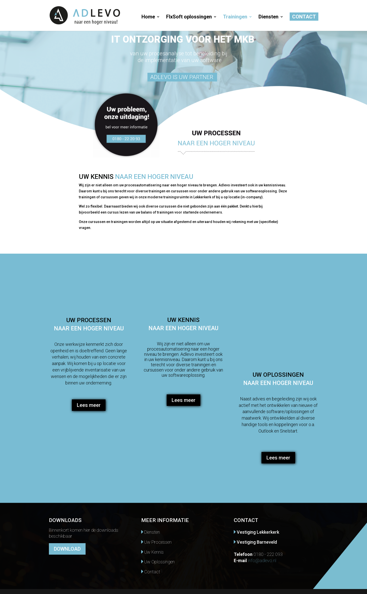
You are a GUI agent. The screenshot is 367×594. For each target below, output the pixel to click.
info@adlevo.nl (262, 560)
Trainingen (235, 17)
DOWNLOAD (67, 549)
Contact (304, 17)
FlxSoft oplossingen (189, 17)
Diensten (268, 17)
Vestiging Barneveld (255, 542)
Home (148, 17)
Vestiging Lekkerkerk (256, 532)
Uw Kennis (152, 552)
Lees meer (89, 405)
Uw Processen (156, 542)
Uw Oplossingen (158, 561)
